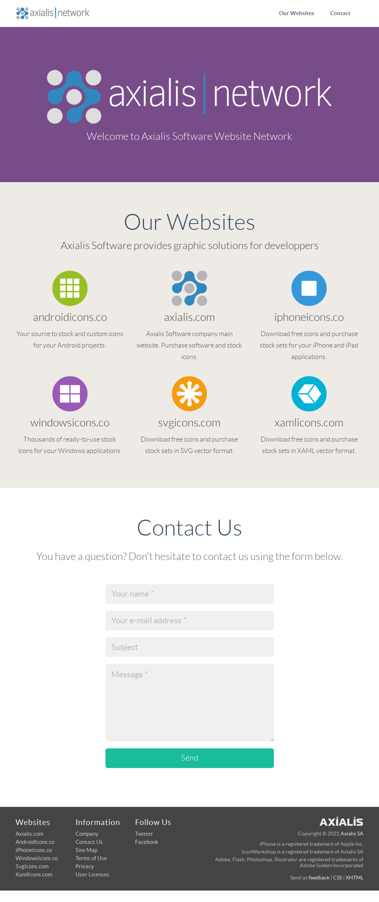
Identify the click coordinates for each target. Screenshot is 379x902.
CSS (337, 878)
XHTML (354, 878)
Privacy (85, 866)
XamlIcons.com (34, 874)
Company (87, 834)
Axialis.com (29, 834)
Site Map (86, 850)
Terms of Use (91, 858)
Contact (340, 13)
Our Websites (296, 13)
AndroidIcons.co (35, 842)
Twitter (144, 834)
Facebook (146, 842)
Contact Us (89, 842)
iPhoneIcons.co (34, 850)
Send (189, 757)
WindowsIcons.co (37, 858)
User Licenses (93, 874)
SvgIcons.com (32, 866)
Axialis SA (352, 833)
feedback (319, 878)
